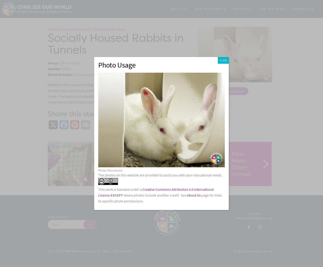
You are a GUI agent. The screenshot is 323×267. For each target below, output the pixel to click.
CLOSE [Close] (223, 60)
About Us (194, 195)
